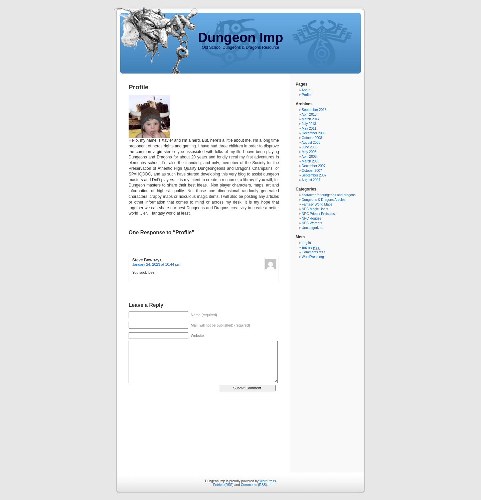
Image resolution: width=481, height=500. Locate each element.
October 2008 (312, 138)
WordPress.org (313, 257)
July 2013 (309, 124)
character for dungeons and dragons (328, 195)
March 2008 (310, 161)
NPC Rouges (311, 218)
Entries (311, 247)
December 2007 (313, 166)
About (306, 90)
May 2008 (309, 152)
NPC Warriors (312, 223)
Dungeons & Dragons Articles (323, 200)
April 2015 (309, 114)
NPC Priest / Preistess (318, 214)
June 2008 (309, 147)
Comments (314, 252)
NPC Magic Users (315, 209)
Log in (306, 243)
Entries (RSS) (223, 485)
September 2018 (314, 110)
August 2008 (311, 142)
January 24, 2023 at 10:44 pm (156, 264)
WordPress (268, 481)
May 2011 (309, 128)
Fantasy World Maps (317, 204)
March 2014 (310, 119)
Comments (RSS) (254, 485)
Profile (306, 95)
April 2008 (309, 156)
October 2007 (312, 170)
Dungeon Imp (240, 37)
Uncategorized (312, 228)
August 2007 (311, 180)
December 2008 (313, 133)
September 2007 (314, 175)
